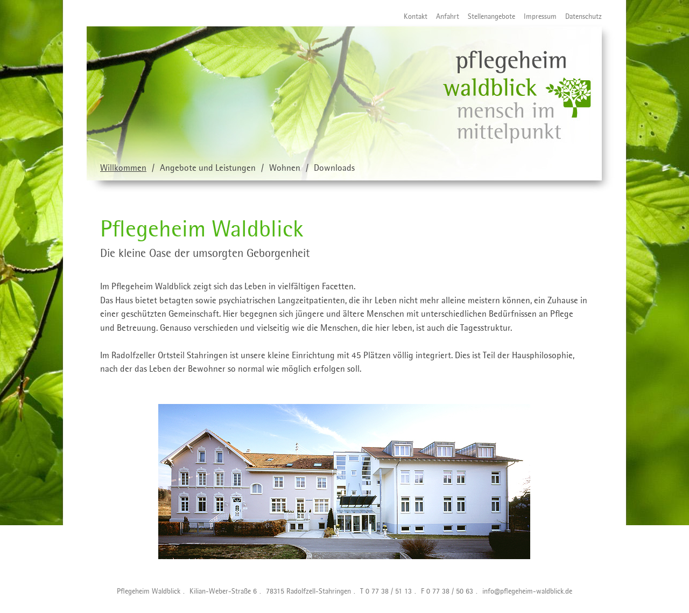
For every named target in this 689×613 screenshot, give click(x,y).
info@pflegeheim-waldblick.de (527, 591)
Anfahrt (443, 17)
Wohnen (284, 168)
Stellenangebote (487, 17)
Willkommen (123, 168)
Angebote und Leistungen (208, 168)
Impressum (536, 17)
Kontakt (411, 17)
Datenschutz (579, 17)
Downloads (334, 168)
